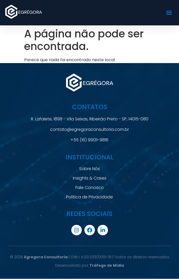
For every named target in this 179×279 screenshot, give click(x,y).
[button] (169, 12)
